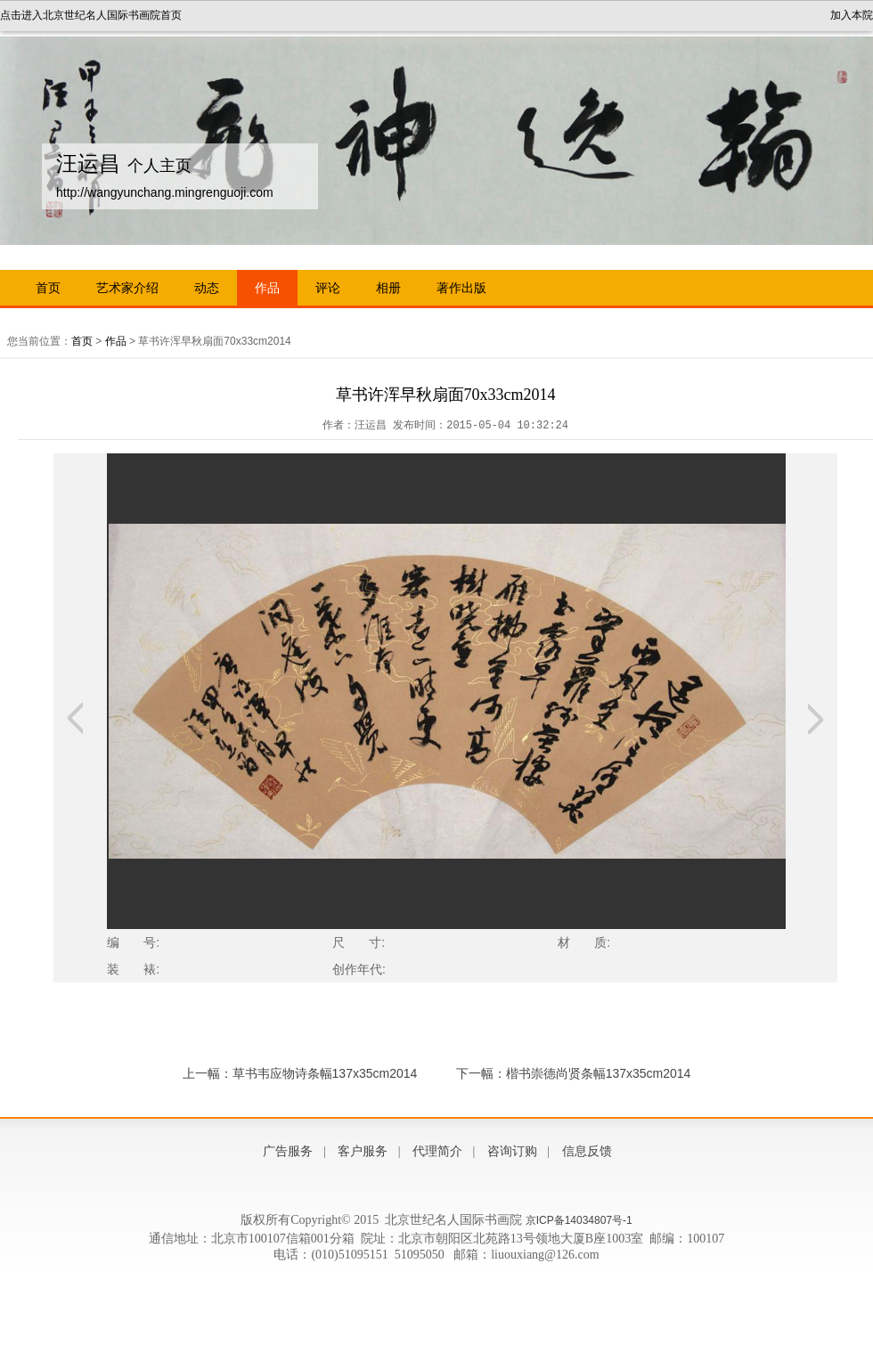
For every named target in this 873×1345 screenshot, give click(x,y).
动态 (206, 288)
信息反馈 (587, 1151)
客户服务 (363, 1151)
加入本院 (851, 15)
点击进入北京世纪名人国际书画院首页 (91, 15)
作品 (267, 288)
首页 (48, 288)
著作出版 (461, 288)
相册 (388, 288)
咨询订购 (512, 1151)
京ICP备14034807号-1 (579, 1220)
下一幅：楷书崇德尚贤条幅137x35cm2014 (573, 1073)
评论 (327, 288)
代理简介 (437, 1151)
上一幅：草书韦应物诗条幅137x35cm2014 (300, 1073)
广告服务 (288, 1151)
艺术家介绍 (127, 288)
